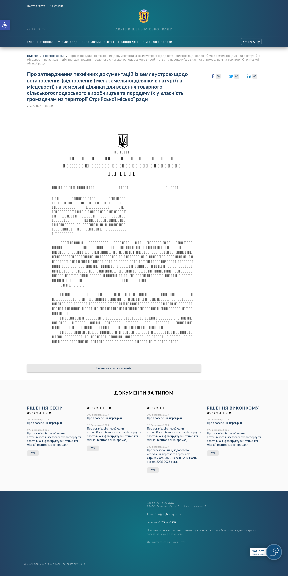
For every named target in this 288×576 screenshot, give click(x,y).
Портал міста (36, 5)
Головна (33, 55)
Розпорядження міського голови (145, 41)
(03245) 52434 (167, 522)
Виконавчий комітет (97, 41)
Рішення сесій (53, 55)
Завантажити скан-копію (114, 368)
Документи (57, 5)
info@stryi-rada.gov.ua (168, 514)
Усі (33, 453)
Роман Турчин (180, 542)
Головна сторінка (39, 41)
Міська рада (67, 41)
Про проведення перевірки (44, 423)
